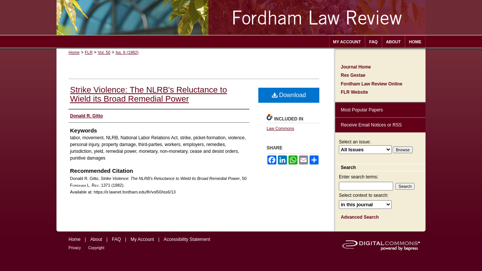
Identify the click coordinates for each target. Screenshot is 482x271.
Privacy (75, 248)
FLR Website (354, 92)
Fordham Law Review (241, 17)
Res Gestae (353, 75)
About (96, 239)
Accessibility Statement (187, 239)
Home (74, 52)
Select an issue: (355, 142)
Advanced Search (360, 217)
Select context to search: (363, 195)
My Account (142, 239)
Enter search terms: (358, 177)
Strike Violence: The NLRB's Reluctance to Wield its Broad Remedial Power (148, 94)
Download (289, 95)
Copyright (96, 248)
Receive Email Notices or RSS (371, 125)
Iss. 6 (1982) (127, 52)
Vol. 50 (104, 52)
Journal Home (356, 67)
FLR (89, 52)
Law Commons (280, 128)
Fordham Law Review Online (371, 84)
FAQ (116, 239)
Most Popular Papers (362, 110)
